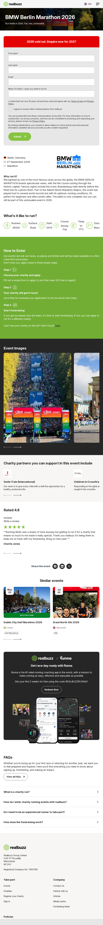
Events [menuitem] (7, 886)
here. (57, 325)
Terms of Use (77, 101)
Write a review (11, 521)
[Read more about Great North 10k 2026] (76, 602)
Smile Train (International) (19, 481)
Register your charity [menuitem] (14, 896)
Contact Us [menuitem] (58, 886)
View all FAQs (16, 776)
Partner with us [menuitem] (60, 891)
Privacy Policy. (38, 121)
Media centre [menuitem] (59, 901)
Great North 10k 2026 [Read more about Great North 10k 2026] (66, 622)
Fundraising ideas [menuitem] (61, 906)
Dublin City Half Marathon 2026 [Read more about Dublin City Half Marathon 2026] (23, 622)
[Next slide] (17, 447)
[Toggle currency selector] (88, 4)
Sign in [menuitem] (7, 901)
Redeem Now (52, 689)
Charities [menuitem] (8, 891)
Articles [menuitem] (56, 896)
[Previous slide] (8, 447)
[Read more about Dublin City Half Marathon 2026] (27, 602)
